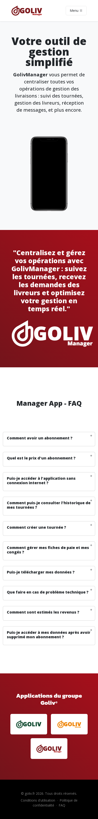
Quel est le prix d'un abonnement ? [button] (41, 458)
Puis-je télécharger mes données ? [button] (41, 572)
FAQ (62, 805)
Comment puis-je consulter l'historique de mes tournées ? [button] (48, 505)
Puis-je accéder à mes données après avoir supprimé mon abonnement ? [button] (48, 634)
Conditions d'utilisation (38, 800)
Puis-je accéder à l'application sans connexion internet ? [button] (41, 480)
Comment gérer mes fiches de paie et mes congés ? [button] (48, 549)
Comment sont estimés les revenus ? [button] (43, 612)
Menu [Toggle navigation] (76, 10)
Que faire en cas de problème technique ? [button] (48, 592)
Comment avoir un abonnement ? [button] (40, 438)
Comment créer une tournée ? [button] (36, 527)
